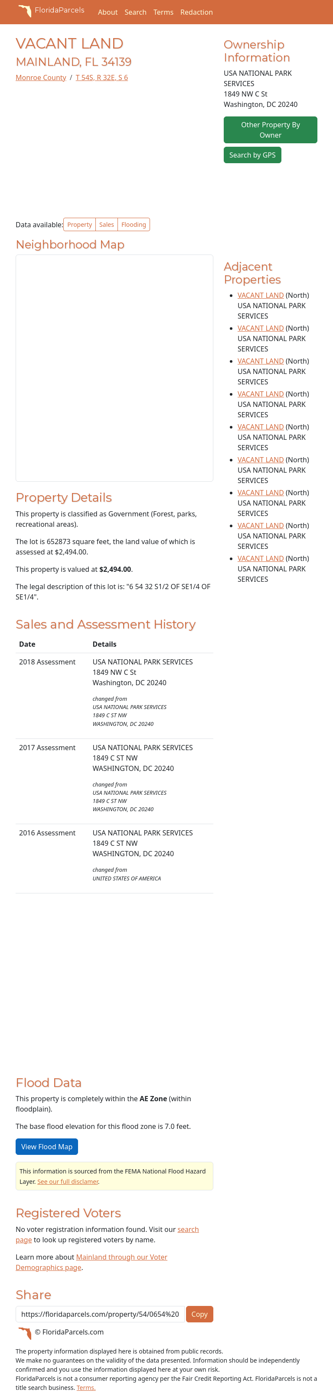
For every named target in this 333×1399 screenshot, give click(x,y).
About (108, 12)
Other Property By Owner (270, 130)
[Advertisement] (114, 150)
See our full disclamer (67, 1181)
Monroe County (41, 77)
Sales (106, 224)
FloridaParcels (50, 10)
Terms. (86, 1387)
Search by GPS (252, 155)
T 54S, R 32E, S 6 (102, 77)
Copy (200, 1314)
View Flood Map (46, 1146)
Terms (163, 12)
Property (79, 224)
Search (135, 12)
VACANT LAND (261, 295)
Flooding (133, 224)
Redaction (196, 12)
